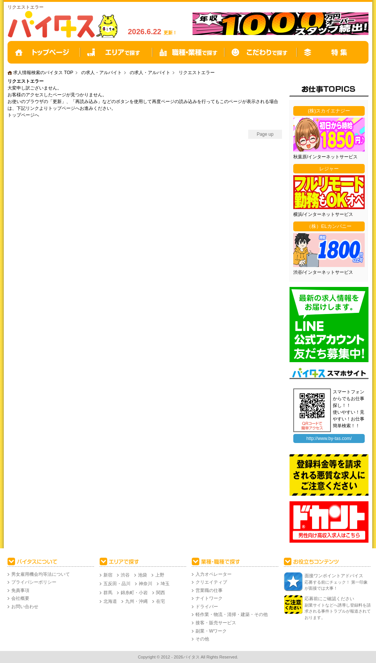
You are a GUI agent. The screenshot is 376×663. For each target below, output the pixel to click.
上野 (159, 575)
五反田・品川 (116, 583)
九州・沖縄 (136, 601)
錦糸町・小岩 (134, 592)
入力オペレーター (214, 574)
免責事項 (20, 590)
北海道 (110, 601)
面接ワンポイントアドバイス (334, 575)
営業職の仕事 (209, 590)
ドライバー (207, 606)
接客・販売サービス (216, 622)
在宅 (160, 601)
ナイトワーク (209, 598)
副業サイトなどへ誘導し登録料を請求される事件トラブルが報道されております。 (338, 611)
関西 (160, 592)
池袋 (142, 575)
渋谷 (125, 575)
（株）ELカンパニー (329, 226)
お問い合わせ (24, 606)
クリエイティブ (211, 582)
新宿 (107, 575)
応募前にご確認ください (329, 598)
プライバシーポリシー (33, 582)
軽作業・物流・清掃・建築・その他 (232, 614)
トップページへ (23, 115)
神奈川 (145, 583)
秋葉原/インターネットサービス (325, 156)
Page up (265, 134)
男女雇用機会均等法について (40, 574)
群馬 (107, 592)
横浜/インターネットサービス (323, 214)
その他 (202, 639)
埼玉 (165, 583)
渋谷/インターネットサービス (323, 272)
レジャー (329, 168)
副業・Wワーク (211, 631)
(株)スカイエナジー (329, 111)
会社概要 (20, 598)
